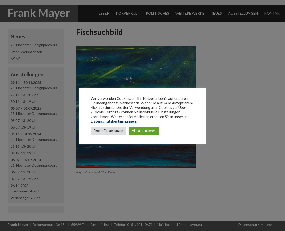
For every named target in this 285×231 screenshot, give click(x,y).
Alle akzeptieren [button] (144, 131)
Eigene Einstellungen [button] (108, 131)
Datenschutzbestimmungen (113, 121)
